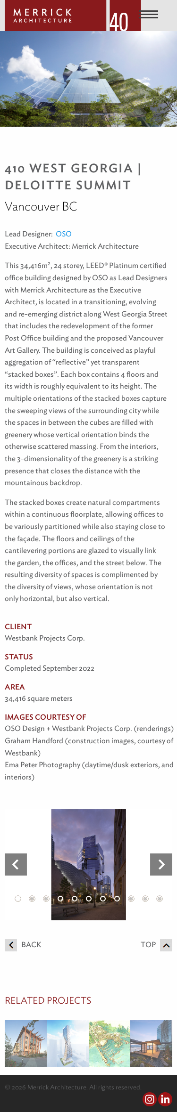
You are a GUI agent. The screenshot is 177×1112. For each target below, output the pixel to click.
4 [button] (60, 898)
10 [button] (145, 898)
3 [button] (46, 898)
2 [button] (32, 898)
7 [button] (103, 898)
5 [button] (74, 898)
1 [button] (18, 898)
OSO (64, 233)
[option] (88, 864)
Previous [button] (16, 864)
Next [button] (161, 864)
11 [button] (159, 898)
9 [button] (131, 898)
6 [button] (88, 898)
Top (156, 944)
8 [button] (117, 898)
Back (23, 944)
